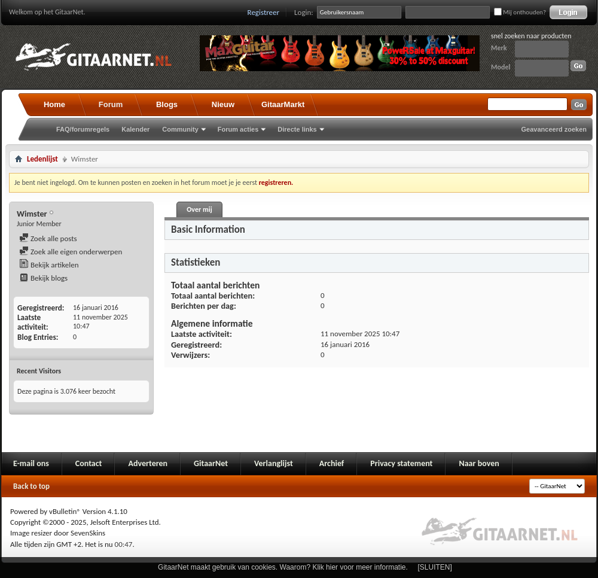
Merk (499, 48)
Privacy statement (401, 463)
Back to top (31, 486)
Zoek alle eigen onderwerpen (70, 251)
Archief (331, 463)
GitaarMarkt (282, 104)
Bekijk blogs (43, 277)
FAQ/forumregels (82, 129)
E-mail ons (31, 463)
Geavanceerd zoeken (554, 129)
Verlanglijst (273, 463)
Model (500, 67)
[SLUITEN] (435, 567)
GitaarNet (211, 463)
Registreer (264, 12)
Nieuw (223, 104)
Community (180, 129)
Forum (111, 104)
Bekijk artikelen (49, 264)
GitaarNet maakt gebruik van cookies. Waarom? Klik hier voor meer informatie (281, 567)
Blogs (167, 104)
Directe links (296, 129)
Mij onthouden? (520, 12)
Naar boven (479, 463)
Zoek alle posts (48, 238)
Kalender (135, 129)
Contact (88, 463)
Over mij (199, 209)
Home (54, 104)
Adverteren (147, 463)
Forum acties (238, 129)
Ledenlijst (42, 158)
